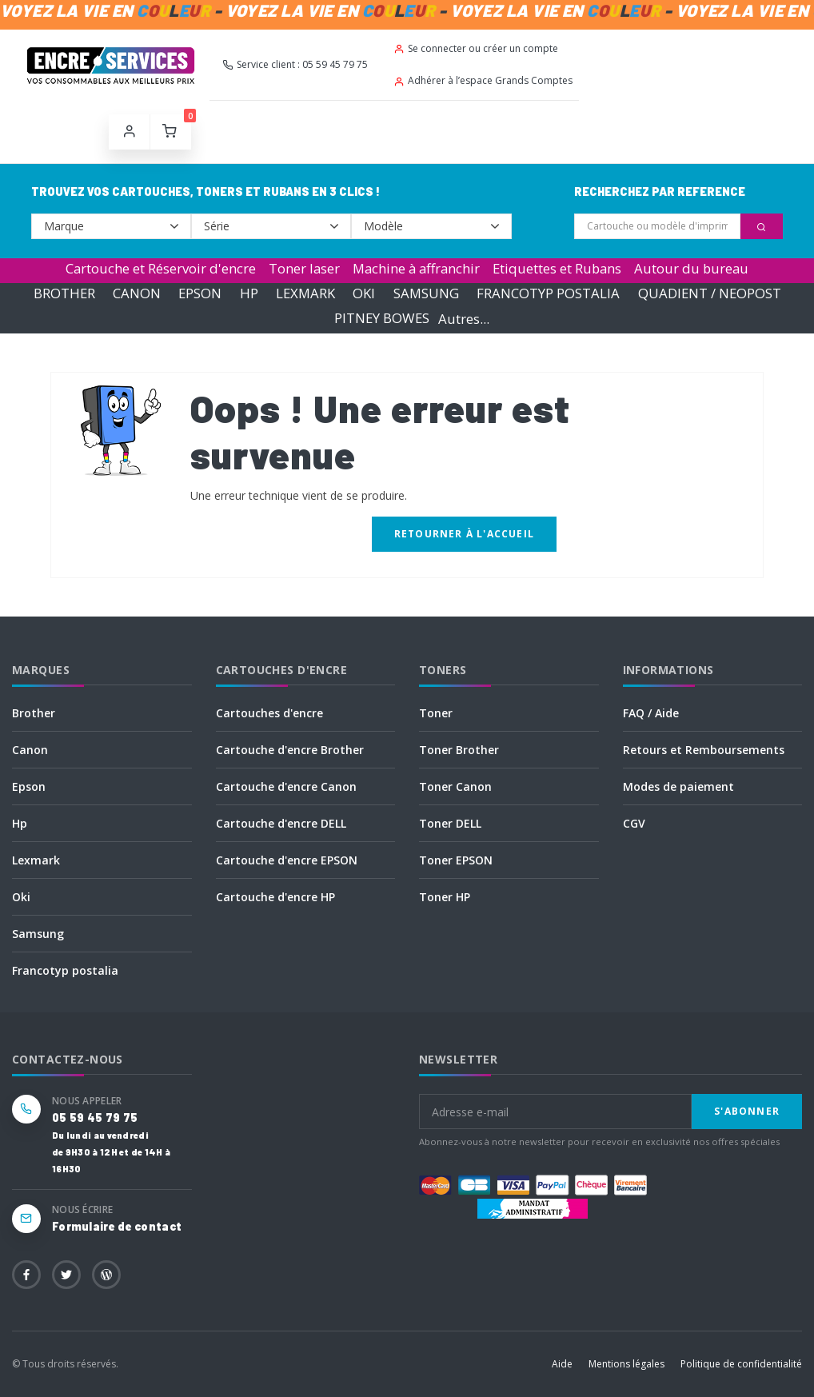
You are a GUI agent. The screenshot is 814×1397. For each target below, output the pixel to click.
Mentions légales (626, 1364)
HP (249, 293)
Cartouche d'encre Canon (286, 786)
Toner (436, 712)
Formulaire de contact (117, 1226)
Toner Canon (455, 786)
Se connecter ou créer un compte (475, 48)
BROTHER (64, 293)
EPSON (199, 293)
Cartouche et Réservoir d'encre (161, 268)
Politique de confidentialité (741, 1364)
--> (111, 226)
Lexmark (36, 860)
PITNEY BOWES (381, 318)
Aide (562, 1364)
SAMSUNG (426, 293)
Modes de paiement (678, 786)
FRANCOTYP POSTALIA (548, 293)
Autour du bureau (691, 268)
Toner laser (304, 268)
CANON (137, 293)
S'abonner (747, 1111)
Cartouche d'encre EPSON (286, 860)
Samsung (38, 933)
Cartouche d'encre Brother (290, 749)
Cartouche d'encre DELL (281, 823)
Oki (21, 896)
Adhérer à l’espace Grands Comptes (483, 80)
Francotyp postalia (65, 970)
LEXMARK (305, 293)
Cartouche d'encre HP (275, 896)
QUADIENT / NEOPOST (709, 293)
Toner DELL (450, 823)
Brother (33, 712)
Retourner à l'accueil (464, 534)
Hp (19, 823)
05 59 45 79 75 (95, 1117)
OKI (364, 293)
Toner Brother (459, 749)
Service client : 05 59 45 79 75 (295, 64)
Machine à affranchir (416, 268)
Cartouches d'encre (269, 712)
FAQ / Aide (651, 712)
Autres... (463, 318)
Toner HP (444, 896)
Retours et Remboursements (703, 749)
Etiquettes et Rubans (557, 268)
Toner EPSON (456, 860)
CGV (634, 823)
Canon (30, 749)
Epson (29, 786)
